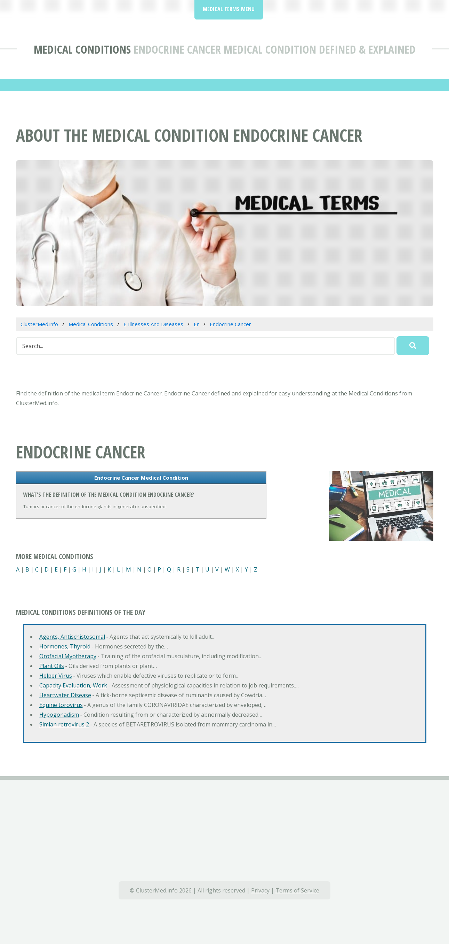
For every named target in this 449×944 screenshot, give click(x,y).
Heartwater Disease (65, 695)
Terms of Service (297, 890)
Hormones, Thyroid (64, 646)
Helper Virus (55, 675)
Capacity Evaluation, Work (73, 685)
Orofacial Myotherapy (67, 656)
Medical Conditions (82, 49)
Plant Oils (51, 666)
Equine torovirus (61, 705)
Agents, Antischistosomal (72, 636)
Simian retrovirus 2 (64, 724)
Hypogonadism (59, 714)
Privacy (260, 890)
